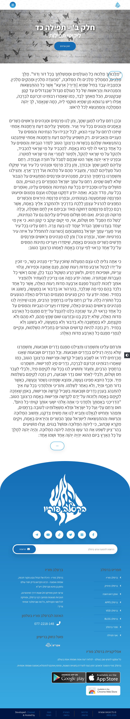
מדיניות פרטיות (84, 714)
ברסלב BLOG (113, 619)
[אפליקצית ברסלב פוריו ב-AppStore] (103, 677)
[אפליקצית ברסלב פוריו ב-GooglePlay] (69, 677)
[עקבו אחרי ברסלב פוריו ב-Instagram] (82, 535)
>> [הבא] (57, 445)
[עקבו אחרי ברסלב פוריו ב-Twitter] (71, 535)
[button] (127, 355)
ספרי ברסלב (113, 627)
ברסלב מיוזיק (113, 586)
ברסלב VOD (113, 610)
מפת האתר (48, 714)
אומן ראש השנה (112, 594)
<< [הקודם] (115, 75)
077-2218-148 (44, 623)
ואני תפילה (114, 635)
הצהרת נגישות (66, 714)
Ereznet (31, 712)
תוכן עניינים (65, 46)
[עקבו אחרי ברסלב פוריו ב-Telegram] (37, 535)
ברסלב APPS (113, 602)
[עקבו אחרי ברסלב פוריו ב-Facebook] (93, 535)
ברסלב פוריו (113, 577)
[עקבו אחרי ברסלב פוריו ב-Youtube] (48, 535)
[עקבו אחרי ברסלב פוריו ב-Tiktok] (59, 535)
